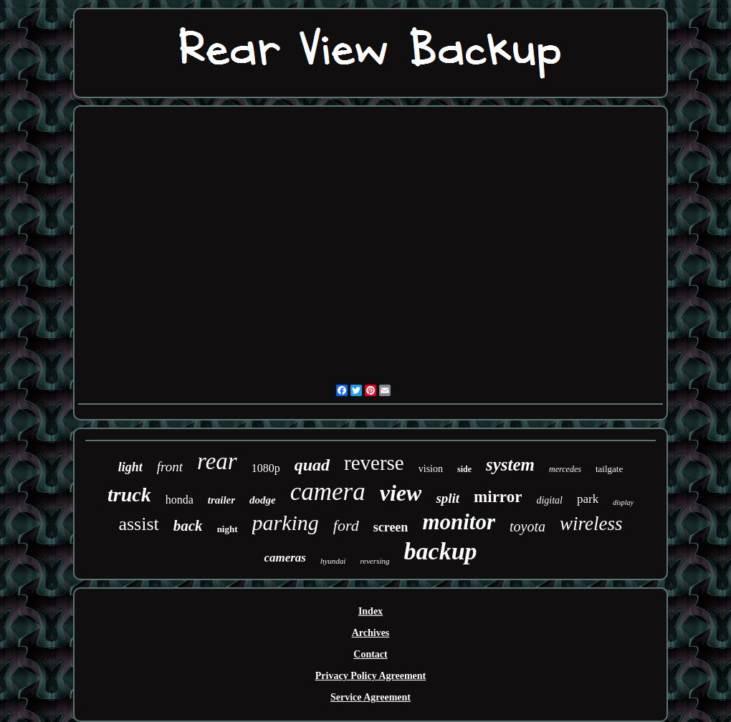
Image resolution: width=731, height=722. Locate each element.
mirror (498, 497)
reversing (374, 561)
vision (431, 468)
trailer (221, 500)
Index (370, 611)
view (401, 493)
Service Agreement (370, 697)
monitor (458, 521)
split (447, 498)
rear (217, 461)
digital (549, 500)
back (188, 525)
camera (328, 492)
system (510, 464)
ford (346, 525)
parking (285, 522)
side (464, 469)
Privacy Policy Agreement (370, 675)
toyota (527, 526)
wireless (591, 523)
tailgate (609, 468)
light (130, 467)
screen (390, 527)
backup (440, 551)
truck (129, 494)
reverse (374, 462)
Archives (371, 632)
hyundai (332, 561)
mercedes (565, 469)
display (623, 502)
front (170, 466)
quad (312, 465)
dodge (262, 500)
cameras (285, 557)
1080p (266, 468)
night (227, 529)
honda (180, 500)
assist (138, 524)
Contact (370, 654)
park (587, 499)
